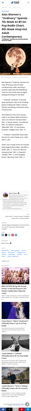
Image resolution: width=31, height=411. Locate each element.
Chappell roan (21, 252)
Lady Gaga (11, 254)
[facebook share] (3, 235)
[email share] (9, 235)
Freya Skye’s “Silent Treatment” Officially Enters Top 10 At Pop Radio (15, 323)
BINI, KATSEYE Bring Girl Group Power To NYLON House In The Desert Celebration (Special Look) (14, 289)
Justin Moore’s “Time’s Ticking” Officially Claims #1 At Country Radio (15, 388)
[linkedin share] (16, 235)
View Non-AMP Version (18, 405)
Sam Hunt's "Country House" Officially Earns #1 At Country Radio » (17, 217)
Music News (17, 7)
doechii (4, 254)
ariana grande (15, 250)
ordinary (19, 254)
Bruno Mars (11, 252)
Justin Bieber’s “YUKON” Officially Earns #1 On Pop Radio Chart (15, 355)
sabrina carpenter (12, 256)
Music (10, 7)
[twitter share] (6, 235)
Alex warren (5, 250)
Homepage (4, 7)
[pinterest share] (13, 235)
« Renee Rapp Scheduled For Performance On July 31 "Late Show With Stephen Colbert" (15, 227)
